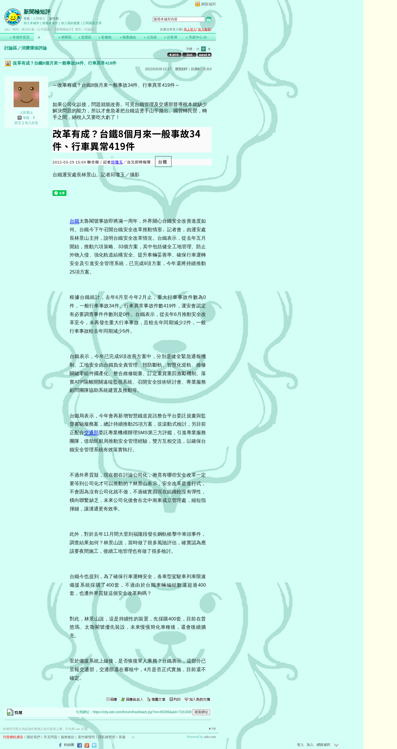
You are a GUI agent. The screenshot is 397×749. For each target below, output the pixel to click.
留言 (17, 123)
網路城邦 (208, 4)
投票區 (84, 37)
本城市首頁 (19, 37)
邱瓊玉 (117, 162)
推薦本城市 (50, 23)
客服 (122, 737)
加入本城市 (31, 23)
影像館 (105, 37)
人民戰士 (39, 18)
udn (6, 29)
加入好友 (31, 123)
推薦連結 (127, 37)
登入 (300, 745)
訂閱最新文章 (92, 23)
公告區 (150, 37)
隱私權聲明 (106, 737)
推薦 (207, 69)
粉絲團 (69, 745)
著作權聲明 (86, 737)
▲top (212, 728)
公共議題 (43, 29)
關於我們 (33, 737)
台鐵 (74, 221)
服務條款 (67, 737)
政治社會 (28, 29)
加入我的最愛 (70, 23)
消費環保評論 (34, 47)
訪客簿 (170, 37)
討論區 (44, 37)
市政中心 (196, 37)
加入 (310, 745)
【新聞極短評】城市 (67, 29)
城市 (15, 29)
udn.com (210, 737)
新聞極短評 (37, 12)
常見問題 (50, 737)
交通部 (91, 432)
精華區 (64, 37)
